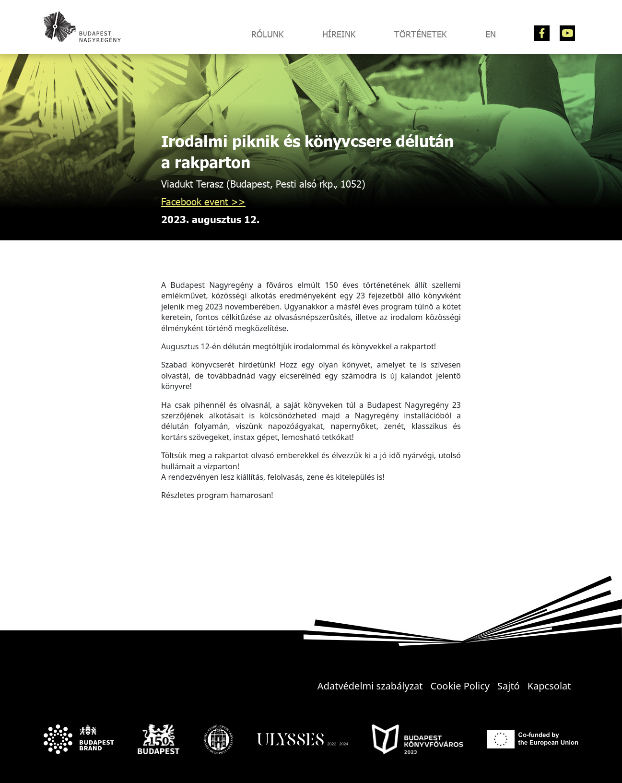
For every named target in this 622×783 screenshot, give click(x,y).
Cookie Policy (460, 685)
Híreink (339, 34)
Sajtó (508, 685)
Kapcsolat (549, 685)
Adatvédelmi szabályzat (370, 685)
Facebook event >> (203, 201)
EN (490, 34)
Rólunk (267, 34)
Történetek (420, 34)
